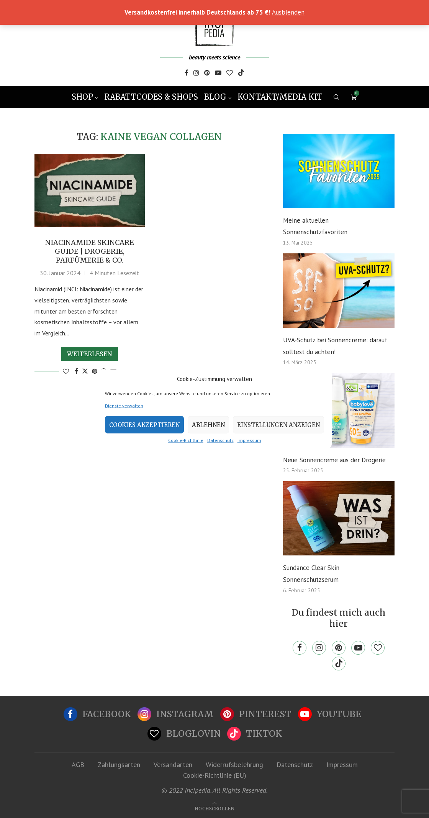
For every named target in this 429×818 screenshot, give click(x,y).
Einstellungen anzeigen (278, 424)
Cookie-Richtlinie (185, 440)
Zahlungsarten (119, 764)
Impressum (249, 440)
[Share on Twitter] (85, 371)
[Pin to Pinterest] (94, 371)
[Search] (336, 97)
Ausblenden (288, 12)
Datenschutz (220, 440)
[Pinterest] (207, 73)
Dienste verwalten (124, 406)
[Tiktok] (241, 73)
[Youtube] (218, 73)
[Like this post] (66, 371)
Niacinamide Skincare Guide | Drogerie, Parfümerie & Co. (89, 251)
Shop (82, 97)
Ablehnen (208, 424)
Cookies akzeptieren (144, 424)
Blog (215, 97)
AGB (78, 764)
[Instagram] (196, 73)
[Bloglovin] (229, 73)
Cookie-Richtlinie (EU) (214, 775)
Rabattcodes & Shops (151, 97)
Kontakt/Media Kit (280, 97)
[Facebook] (186, 73)
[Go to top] (214, 808)
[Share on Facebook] (76, 371)
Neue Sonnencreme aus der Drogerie (334, 460)
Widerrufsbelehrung (234, 764)
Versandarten (173, 764)
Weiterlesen (89, 354)
